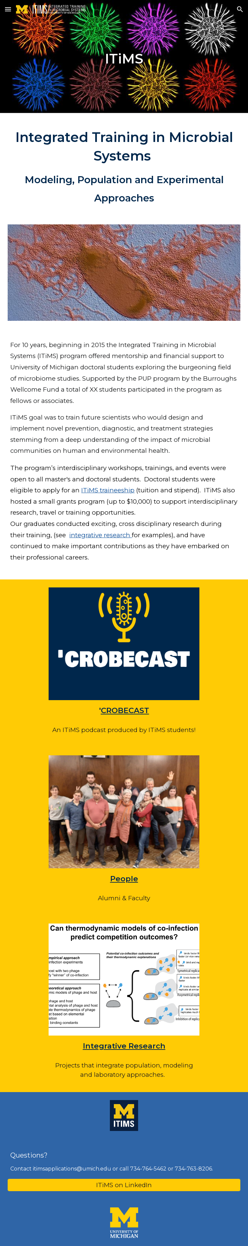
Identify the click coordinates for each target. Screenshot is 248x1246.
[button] (8, 9)
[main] (124, 57)
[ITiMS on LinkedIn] (124, 1185)
